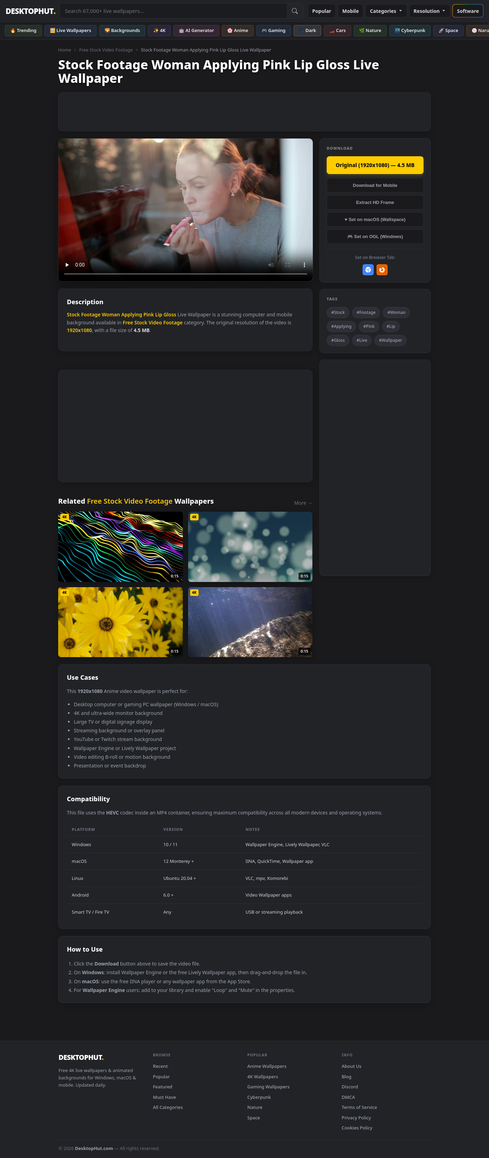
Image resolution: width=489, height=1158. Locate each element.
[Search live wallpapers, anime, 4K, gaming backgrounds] (173, 10)
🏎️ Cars (337, 30)
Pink (148, 314)
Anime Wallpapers (267, 1066)
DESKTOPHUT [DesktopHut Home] (30, 11)
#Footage (366, 312)
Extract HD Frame (375, 202)
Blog (346, 1076)
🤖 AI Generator (196, 30)
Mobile (350, 11)
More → (303, 502)
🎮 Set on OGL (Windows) (375, 236)
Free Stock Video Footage (106, 50)
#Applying (341, 326)
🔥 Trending (23, 30)
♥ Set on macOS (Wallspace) (375, 219)
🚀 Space (448, 30)
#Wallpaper (390, 340)
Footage (91, 314)
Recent (160, 1066)
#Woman (396, 312)
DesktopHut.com (94, 1148)
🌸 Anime (237, 30)
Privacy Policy (356, 1117)
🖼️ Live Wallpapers (70, 30)
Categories (386, 11)
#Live (362, 340)
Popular (321, 11)
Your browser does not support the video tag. (186, 210)
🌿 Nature (370, 30)
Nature (254, 1107)
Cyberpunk (259, 1097)
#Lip (391, 326)
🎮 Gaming (274, 30)
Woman (111, 314)
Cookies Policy (357, 1128)
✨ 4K (159, 30)
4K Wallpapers (262, 1076)
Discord (350, 1087)
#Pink (369, 326)
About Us (352, 1066)
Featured (162, 1087)
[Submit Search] (295, 10)
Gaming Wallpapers (268, 1087)
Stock (73, 314)
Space (253, 1117)
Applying (131, 314)
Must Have (164, 1097)
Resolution (430, 11)
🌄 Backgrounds (122, 30)
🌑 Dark (307, 30)
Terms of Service (359, 1107)
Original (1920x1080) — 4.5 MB (375, 165)
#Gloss (338, 340)
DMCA (348, 1097)
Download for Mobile (375, 185)
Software (468, 11)
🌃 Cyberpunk (410, 30)
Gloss (169, 314)
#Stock (338, 312)
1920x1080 (79, 330)
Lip (158, 314)
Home (64, 50)
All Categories (168, 1107)
